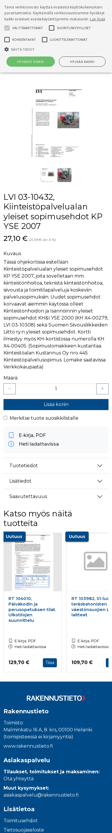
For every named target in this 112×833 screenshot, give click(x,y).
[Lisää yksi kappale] (102, 388)
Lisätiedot (20, 481)
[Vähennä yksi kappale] (10, 388)
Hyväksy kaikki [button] (30, 61)
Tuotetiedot (23, 465)
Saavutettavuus (28, 496)
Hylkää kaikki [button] (82, 61)
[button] (56, 49)
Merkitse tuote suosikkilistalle (44, 418)
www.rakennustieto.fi (28, 746)
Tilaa (50, 662)
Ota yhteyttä (19, 778)
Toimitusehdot (21, 820)
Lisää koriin (56, 404)
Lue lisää (97, 19)
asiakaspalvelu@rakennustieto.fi (41, 795)
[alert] (56, 36)
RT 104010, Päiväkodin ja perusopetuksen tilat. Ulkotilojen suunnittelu (32, 609)
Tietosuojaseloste (24, 830)
